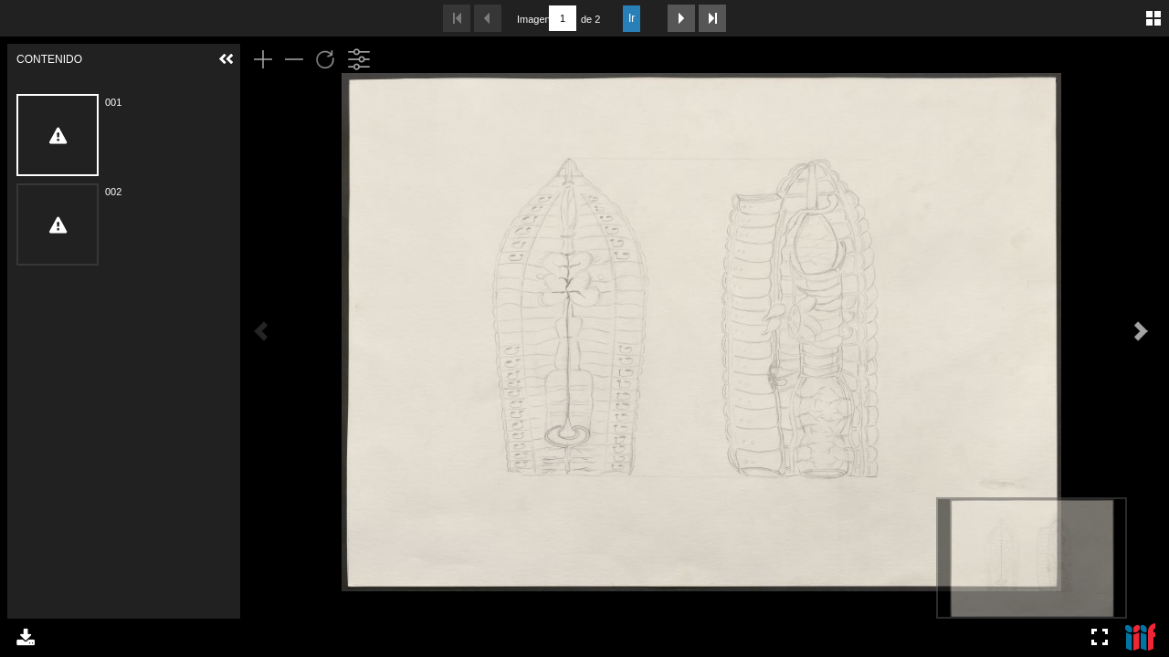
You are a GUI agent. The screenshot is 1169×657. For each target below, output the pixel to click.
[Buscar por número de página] (562, 18)
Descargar (25, 637)
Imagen (530, 19)
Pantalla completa (1099, 637)
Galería (1153, 18)
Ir (631, 18)
